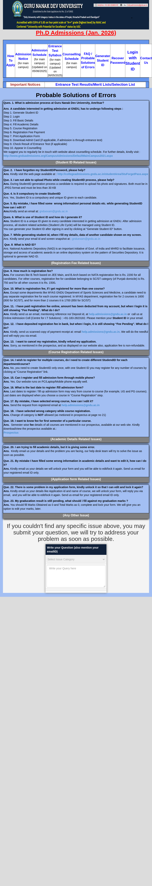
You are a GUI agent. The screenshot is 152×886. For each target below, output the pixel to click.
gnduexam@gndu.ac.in (53, 211)
